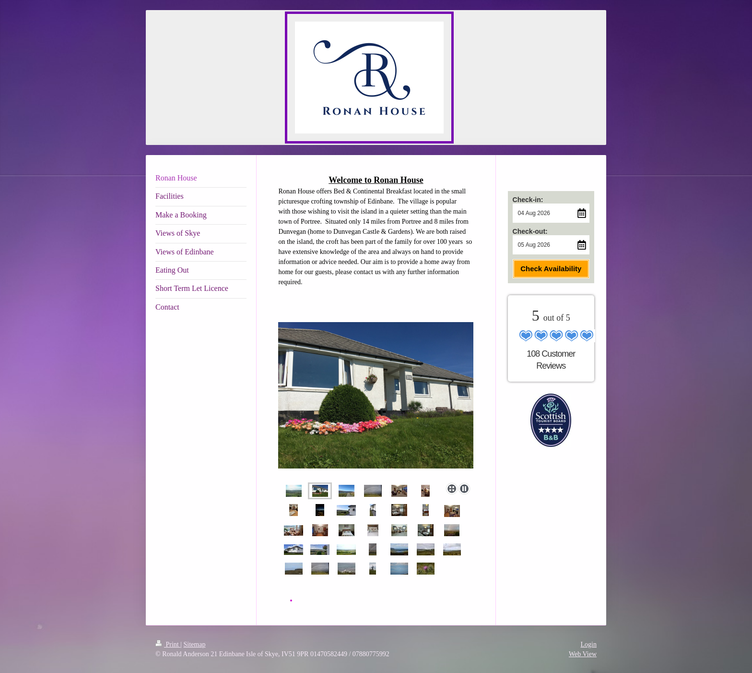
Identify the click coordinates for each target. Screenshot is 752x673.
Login (589, 644)
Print (167, 644)
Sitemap (195, 644)
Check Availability (550, 268)
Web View (583, 654)
